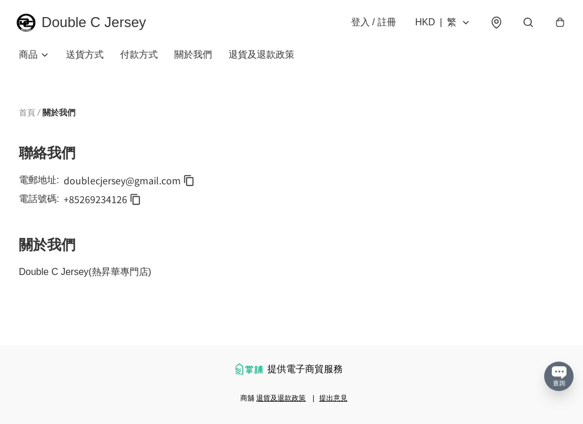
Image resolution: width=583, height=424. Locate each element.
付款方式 (139, 59)
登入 (370, 24)
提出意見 (333, 398)
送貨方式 (85, 59)
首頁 (27, 116)
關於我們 (193, 59)
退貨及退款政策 (261, 59)
